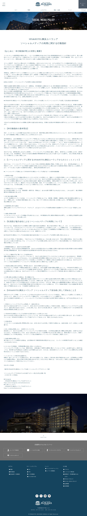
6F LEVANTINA (32, 476)
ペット (47, 466)
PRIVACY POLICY (69, 479)
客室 (11, 469)
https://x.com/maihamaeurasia (13, 388)
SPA (29, 469)
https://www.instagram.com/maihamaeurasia (17, 382)
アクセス (67, 469)
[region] (43, 21)
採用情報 (67, 486)
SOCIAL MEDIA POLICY (71, 481)
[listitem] (13, 450)
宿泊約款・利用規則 (15, 474)
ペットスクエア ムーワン (53, 468)
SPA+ (29, 471)
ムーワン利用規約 (51, 470)
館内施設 (12, 471)
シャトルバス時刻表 (69, 471)
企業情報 (67, 483)
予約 (83, 4)
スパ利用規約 (31, 474)
